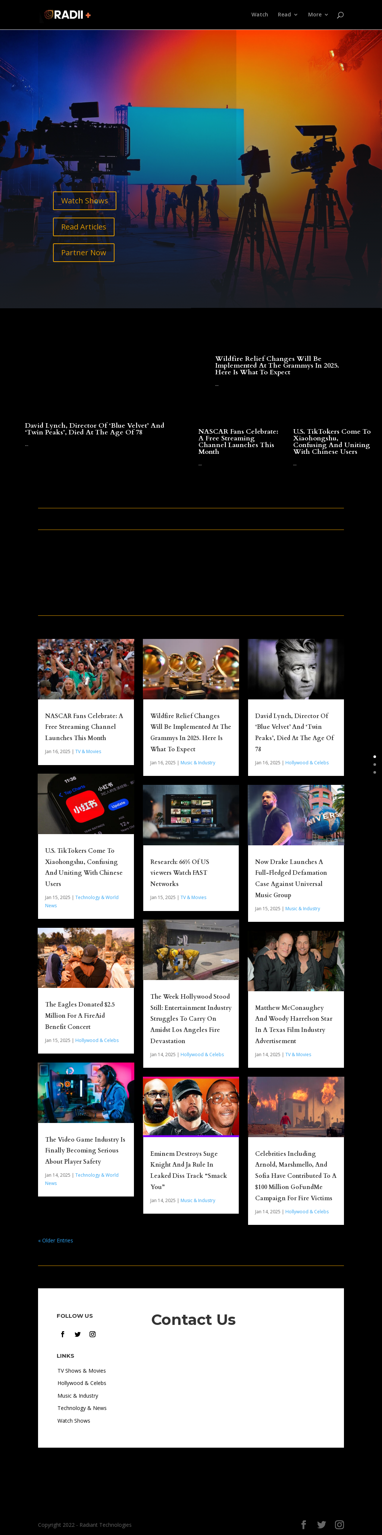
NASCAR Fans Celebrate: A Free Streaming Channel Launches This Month (238, 441)
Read (284, 15)
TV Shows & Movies (81, 1370)
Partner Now (83, 252)
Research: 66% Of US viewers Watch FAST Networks (179, 873)
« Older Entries (55, 1240)
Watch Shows (84, 201)
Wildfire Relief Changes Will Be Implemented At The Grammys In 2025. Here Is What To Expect (277, 365)
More (315, 15)
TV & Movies (88, 751)
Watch (259, 15)
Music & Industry (198, 762)
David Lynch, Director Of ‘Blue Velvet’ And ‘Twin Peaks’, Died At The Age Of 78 (95, 429)
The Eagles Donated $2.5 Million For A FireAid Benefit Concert (80, 1016)
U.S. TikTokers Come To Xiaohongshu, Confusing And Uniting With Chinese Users (332, 441)
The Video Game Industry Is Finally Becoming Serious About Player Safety (85, 1151)
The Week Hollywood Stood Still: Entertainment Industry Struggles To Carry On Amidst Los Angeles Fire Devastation (191, 1019)
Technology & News (82, 1407)
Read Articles (83, 227)
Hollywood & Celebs (97, 1040)
